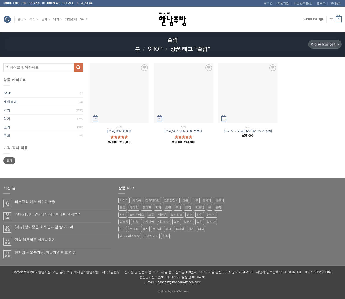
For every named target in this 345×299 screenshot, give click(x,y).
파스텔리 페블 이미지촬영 (35, 202)
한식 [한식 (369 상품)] (165, 236)
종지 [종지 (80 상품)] (145, 229)
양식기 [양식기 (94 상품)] (211, 214)
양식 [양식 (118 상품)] (199, 214)
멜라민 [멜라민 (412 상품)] (147, 207)
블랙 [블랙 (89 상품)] (218, 207)
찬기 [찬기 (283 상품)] (191, 229)
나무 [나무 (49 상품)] (195, 200)
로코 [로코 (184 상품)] (122, 207)
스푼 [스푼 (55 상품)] (151, 214)
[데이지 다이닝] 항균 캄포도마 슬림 (248, 131)
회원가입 (283, 3)
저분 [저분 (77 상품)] (122, 229)
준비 (22, 19)
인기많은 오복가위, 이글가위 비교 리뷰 (45, 252)
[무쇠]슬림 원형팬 (119, 131)
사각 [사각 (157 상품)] (122, 214)
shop (155, 49)
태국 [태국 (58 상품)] (201, 229)
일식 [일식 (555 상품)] (199, 221)
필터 (9, 160)
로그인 (268, 3)
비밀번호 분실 (303, 3)
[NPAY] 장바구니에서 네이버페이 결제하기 (48, 214)
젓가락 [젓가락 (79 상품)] (134, 229)
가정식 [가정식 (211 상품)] (124, 200)
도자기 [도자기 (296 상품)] (206, 200)
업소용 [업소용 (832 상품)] (124, 221)
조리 (33, 19)
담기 (45, 19)
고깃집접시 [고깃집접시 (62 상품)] (171, 200)
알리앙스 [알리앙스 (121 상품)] (176, 214)
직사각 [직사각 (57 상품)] (179, 229)
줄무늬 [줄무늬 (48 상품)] (156, 229)
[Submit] (78, 67)
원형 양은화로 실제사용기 (35, 239)
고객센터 (336, 3)
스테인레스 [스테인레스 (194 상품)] (137, 214)
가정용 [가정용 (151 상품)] (136, 200)
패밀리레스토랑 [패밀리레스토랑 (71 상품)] (130, 236)
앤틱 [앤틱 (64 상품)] (190, 214)
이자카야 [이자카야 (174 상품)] (164, 221)
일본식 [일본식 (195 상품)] (188, 221)
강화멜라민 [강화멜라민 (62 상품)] (152, 200)
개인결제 (71, 19)
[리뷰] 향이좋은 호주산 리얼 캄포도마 (44, 227)
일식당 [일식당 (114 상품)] (211, 221)
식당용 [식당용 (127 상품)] (162, 214)
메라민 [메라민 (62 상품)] (134, 207)
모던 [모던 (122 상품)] (168, 207)
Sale (84, 19)
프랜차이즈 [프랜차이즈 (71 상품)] (151, 236)
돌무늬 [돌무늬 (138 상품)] (219, 200)
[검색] (7, 19)
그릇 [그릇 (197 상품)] (185, 200)
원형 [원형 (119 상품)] (135, 221)
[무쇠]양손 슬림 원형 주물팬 (183, 131)
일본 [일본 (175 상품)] (177, 221)
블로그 (321, 3)
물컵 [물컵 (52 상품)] (188, 207)
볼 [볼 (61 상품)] (209, 207)
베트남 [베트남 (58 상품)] (199, 207)
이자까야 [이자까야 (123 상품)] (148, 221)
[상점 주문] (325, 44)
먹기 (57, 19)
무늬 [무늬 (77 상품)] (178, 207)
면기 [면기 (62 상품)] (158, 207)
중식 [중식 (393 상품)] (168, 229)
